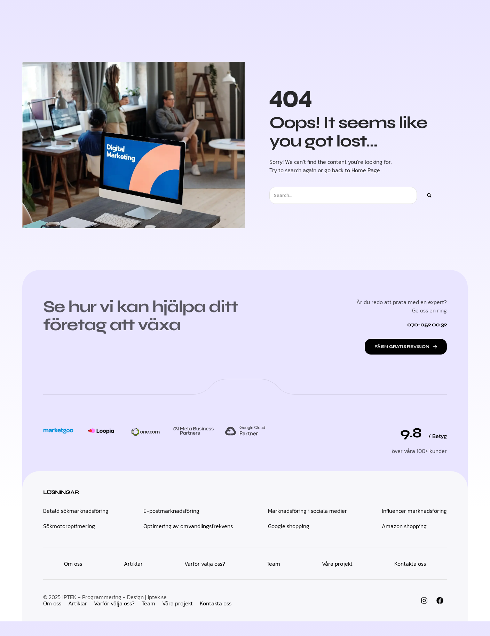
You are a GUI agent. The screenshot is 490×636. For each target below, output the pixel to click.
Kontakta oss (215, 617)
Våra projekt (177, 617)
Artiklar (77, 617)
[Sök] (429, 209)
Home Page (365, 184)
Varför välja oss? (114, 617)
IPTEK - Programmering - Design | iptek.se (114, 611)
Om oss (52, 617)
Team (148, 617)
